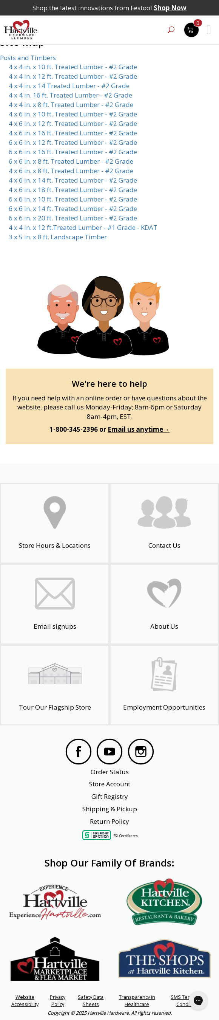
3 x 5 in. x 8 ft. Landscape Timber (58, 237)
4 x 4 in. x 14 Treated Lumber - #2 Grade (69, 85)
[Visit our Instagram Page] (141, 752)
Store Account (109, 784)
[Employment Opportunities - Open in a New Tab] (164, 685)
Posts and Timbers (28, 57)
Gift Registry (109, 796)
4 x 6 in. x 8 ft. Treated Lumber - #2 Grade (71, 170)
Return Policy (109, 821)
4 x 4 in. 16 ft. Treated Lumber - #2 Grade (70, 95)
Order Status (110, 771)
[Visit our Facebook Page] (78, 752)
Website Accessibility (25, 1000)
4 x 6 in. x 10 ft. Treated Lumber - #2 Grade (73, 114)
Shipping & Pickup (109, 809)
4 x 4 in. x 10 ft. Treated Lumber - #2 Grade (73, 66)
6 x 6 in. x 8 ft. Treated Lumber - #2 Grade (71, 161)
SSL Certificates (126, 835)
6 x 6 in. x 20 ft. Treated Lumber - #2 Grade (73, 218)
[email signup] (54, 604)
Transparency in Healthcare (137, 1000)
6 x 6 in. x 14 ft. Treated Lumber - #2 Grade (73, 208)
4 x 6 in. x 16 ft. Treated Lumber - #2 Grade (73, 133)
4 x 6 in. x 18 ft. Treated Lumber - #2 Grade (73, 189)
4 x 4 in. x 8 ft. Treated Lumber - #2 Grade (71, 104)
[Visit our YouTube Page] (109, 752)
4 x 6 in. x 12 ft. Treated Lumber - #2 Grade (73, 123)
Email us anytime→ (139, 429)
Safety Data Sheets (90, 1000)
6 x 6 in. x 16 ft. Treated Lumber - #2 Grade (73, 151)
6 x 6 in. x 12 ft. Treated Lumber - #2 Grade (73, 142)
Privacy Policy (57, 1000)
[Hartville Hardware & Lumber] (20, 30)
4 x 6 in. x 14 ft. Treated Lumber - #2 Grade (73, 180)
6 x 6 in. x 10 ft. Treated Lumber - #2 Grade (73, 199)
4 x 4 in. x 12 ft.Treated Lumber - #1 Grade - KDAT (83, 227)
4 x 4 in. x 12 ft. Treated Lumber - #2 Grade (73, 76)
